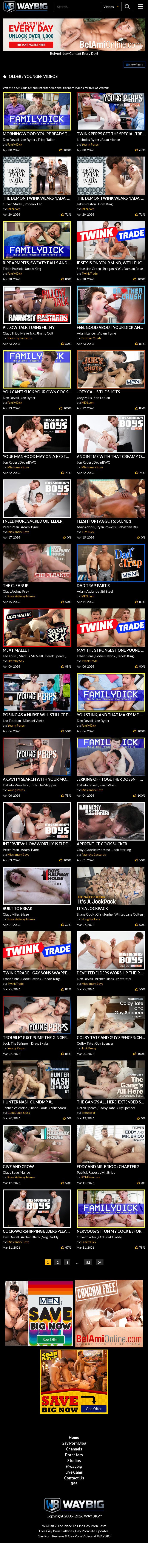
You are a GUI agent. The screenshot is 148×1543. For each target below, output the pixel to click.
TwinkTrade (90, 273)
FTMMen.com (91, 1177)
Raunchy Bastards (20, 338)
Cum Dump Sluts (19, 1112)
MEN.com (14, 209)
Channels (74, 1449)
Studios (74, 1460)
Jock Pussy (89, 1048)
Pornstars (74, 1454)
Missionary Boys (18, 467)
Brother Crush (91, 338)
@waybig (74, 1466)
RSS (74, 1483)
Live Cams (74, 1472)
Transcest (88, 1112)
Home (74, 1437)
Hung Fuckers (91, 919)
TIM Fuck (88, 532)
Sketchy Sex (16, 661)
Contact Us (74, 1478)
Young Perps (90, 144)
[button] (111, 6)
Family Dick (15, 144)
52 (88, 1262)
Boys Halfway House (21, 596)
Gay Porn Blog (74, 1443)
